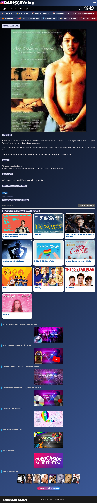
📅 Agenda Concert (61, 13)
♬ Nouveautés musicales (83, 13)
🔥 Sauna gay (7, 18)
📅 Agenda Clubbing (40, 13)
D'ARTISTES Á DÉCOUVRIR (48, 488)
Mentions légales (59, 499)
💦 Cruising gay (49, 18)
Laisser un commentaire (86, 205)
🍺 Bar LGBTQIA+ (68, 18)
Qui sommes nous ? (47, 499)
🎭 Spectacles (22, 13)
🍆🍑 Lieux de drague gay (28, 18)
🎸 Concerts (7, 13)
